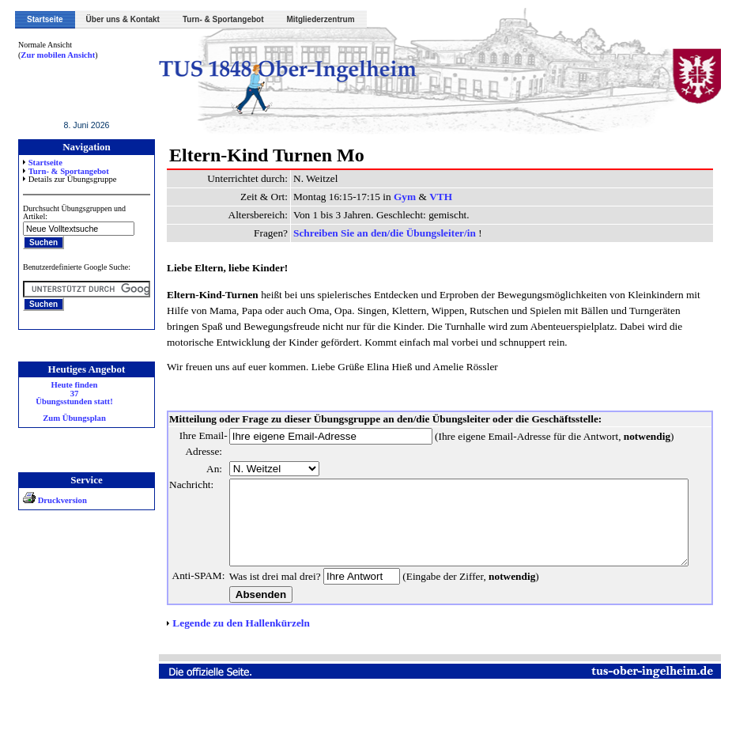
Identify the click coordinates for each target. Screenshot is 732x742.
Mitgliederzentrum (321, 19)
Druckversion (45, 500)
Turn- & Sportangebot (223, 19)
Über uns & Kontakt (123, 19)
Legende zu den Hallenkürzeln (231, 670)
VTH (430, 197)
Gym (394, 197)
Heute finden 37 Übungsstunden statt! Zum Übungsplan (65, 401)
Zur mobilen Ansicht (49, 55)
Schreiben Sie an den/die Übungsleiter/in (375, 233)
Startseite (45, 19)
